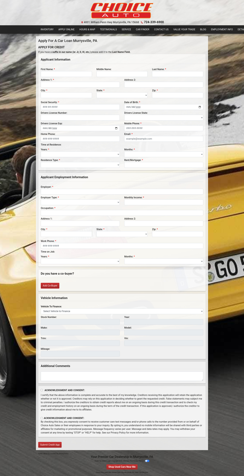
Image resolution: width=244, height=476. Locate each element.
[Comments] (122, 376)
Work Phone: (48, 241)
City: (43, 90)
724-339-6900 (154, 22)
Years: (44, 149)
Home (40, 453)
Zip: (154, 90)
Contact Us (54, 453)
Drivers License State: (136, 112)
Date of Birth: (131, 102)
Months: (128, 149)
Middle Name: (103, 69)
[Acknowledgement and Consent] (42, 390)
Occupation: (47, 208)
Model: (128, 327)
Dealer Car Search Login (103, 461)
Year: (127, 317)
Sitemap (126, 461)
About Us (46, 453)
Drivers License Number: (54, 112)
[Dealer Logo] (122, 10)
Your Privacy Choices (139, 461)
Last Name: (158, 69)
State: (99, 90)
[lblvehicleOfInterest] (122, 311)
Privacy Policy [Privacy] (64, 453)
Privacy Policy (118, 432)
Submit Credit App (50, 444)
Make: (44, 327)
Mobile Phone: (132, 123)
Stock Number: (49, 317)
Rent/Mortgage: (132, 160)
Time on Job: (48, 251)
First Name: (47, 69)
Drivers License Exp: (52, 123)
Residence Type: (49, 160)
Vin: (126, 338)
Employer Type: (49, 197)
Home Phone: (48, 133)
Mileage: (45, 348)
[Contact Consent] (42, 418)
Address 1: (46, 79)
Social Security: (49, 102)
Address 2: (130, 79)
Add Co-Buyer (50, 285)
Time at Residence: (51, 144)
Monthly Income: (133, 197)
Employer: (46, 186)
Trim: (43, 338)
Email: (127, 133)
